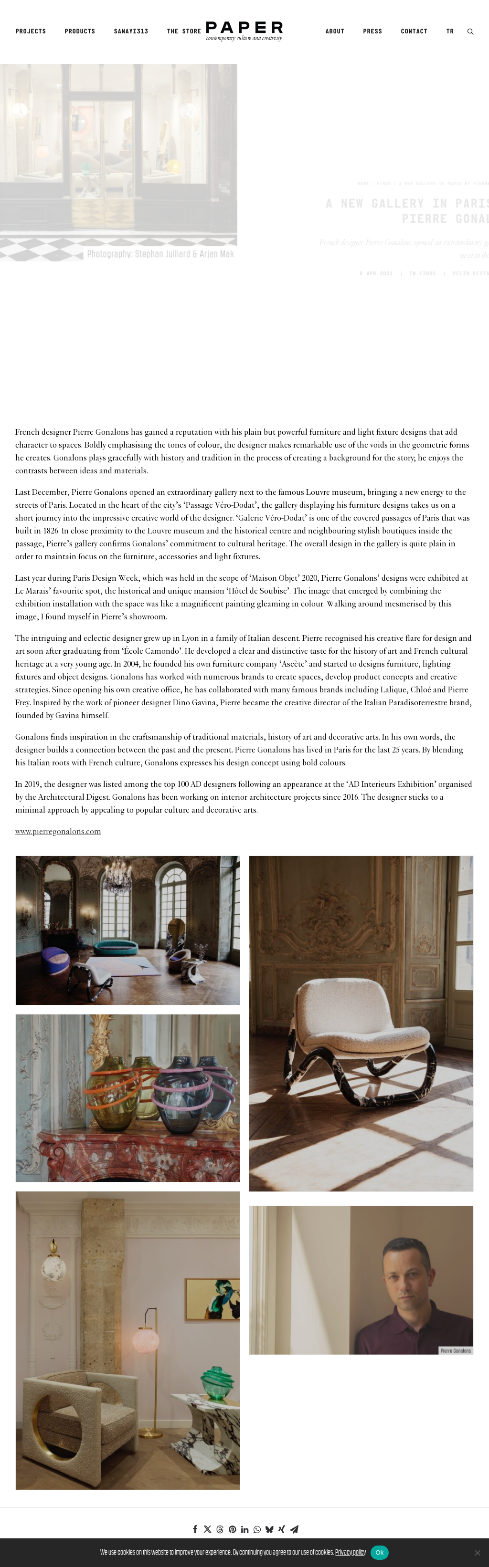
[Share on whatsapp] (257, 1388)
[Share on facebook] (195, 1388)
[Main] (244, 1479)
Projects (30, 31)
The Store (184, 31)
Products (79, 31)
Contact (414, 31)
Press (372, 31)
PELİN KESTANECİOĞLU (442, 203)
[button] (470, 32)
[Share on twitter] (207, 1388)
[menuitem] (34, 32)
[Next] (382, 1480)
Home (321, 113)
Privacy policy (350, 1552)
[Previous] (107, 1480)
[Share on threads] (219, 1388)
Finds (341, 113)
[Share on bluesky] (269, 1388)
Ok (379, 1552)
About (334, 31)
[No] (477, 1552)
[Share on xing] (281, 1388)
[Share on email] (294, 1388)
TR (450, 31)
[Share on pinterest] (232, 1388)
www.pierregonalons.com (58, 691)
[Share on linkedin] (244, 1388)
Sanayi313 (131, 31)
